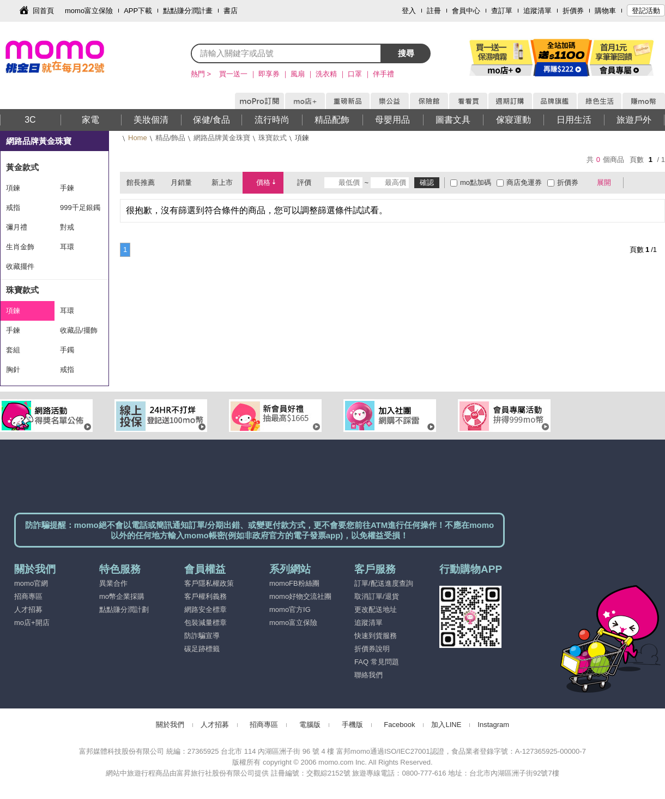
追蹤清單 (537, 11)
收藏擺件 (20, 266)
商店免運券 (524, 182)
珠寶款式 (272, 138)
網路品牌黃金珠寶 (222, 138)
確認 (427, 182)
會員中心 (466, 11)
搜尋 (406, 53)
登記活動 (646, 11)
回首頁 (43, 11)
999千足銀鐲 (80, 207)
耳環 (67, 247)
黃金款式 (22, 167)
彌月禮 (16, 227)
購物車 (605, 11)
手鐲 (67, 350)
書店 (230, 11)
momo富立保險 (89, 11)
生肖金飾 (20, 247)
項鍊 (13, 188)
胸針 (13, 369)
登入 (409, 11)
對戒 (67, 227)
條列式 (653, 182)
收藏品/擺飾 (79, 330)
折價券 (573, 11)
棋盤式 (637, 182)
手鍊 (67, 188)
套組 (13, 350)
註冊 (434, 11)
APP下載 (138, 11)
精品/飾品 (170, 138)
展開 (604, 182)
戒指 (13, 207)
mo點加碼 (475, 182)
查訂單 (501, 11)
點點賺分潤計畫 (188, 11)
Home (137, 138)
